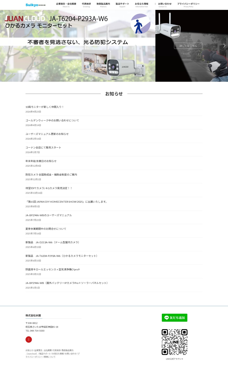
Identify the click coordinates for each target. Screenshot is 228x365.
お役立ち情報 (58, 353)
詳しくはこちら (188, 45)
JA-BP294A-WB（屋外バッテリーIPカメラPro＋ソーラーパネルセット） (67, 282)
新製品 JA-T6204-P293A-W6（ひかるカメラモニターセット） (62, 255)
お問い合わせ (70, 353)
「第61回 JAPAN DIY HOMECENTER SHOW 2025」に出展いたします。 (67, 201)
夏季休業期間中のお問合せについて (46, 228)
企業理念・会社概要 (43, 350)
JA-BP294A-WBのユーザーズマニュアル (49, 215)
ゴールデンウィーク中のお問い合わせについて (52, 120)
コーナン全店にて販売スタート (43, 147)
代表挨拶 (57, 350)
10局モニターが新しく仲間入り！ (45, 106)
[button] (108, 79)
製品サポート (45, 353)
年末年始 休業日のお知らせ (41, 161)
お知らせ (29, 350)
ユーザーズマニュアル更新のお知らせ (47, 133)
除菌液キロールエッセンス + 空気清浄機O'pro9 (54, 269)
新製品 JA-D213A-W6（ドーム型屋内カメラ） (53, 242)
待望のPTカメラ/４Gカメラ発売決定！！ (49, 188)
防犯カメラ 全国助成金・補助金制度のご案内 (51, 174)
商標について (49, 357)
